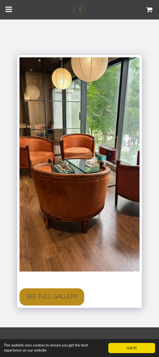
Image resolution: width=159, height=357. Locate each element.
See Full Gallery (52, 296)
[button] (8, 9)
